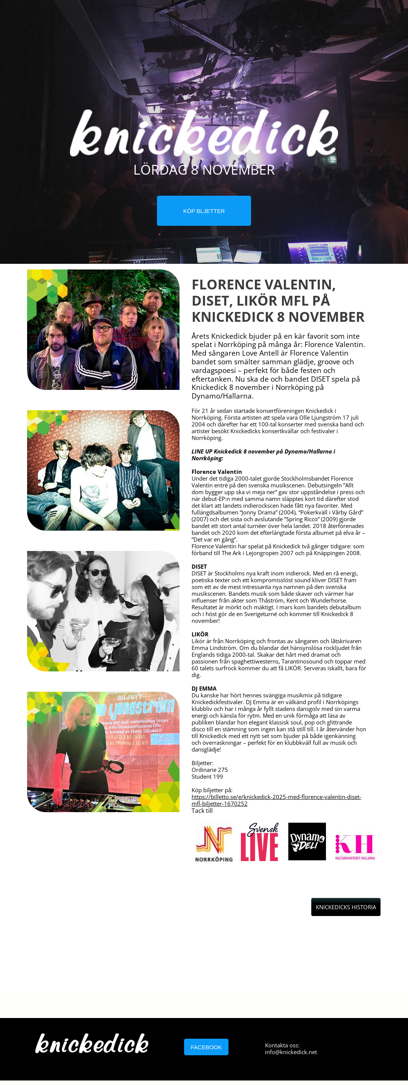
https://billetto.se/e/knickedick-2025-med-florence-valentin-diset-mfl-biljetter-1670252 (276, 800)
